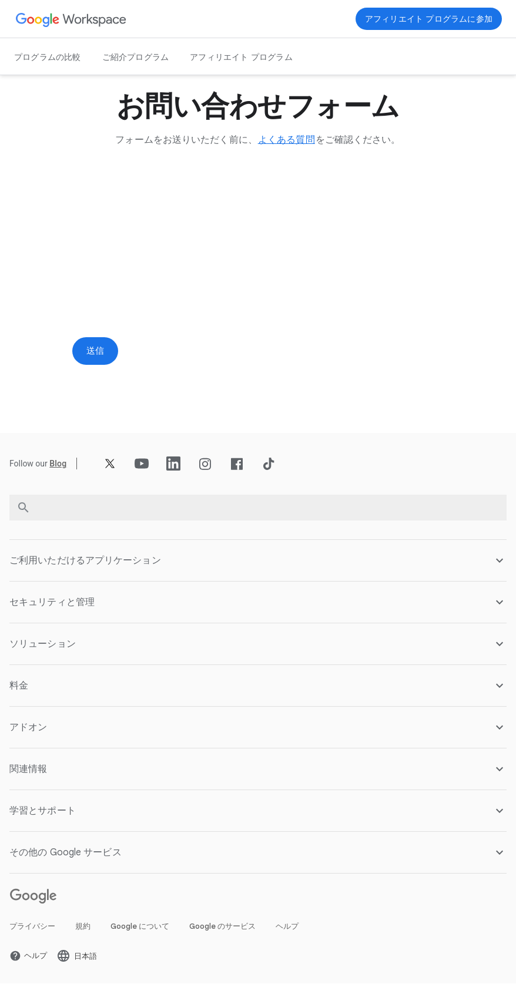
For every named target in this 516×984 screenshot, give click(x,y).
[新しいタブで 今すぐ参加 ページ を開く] (429, 19)
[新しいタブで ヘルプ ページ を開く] (28, 956)
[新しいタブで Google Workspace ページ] (71, 19)
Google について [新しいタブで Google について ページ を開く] (139, 927)
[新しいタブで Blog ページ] (57, 464)
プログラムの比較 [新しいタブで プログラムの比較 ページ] (47, 57)
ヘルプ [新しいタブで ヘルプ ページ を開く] (287, 927)
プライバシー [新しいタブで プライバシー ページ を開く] (32, 927)
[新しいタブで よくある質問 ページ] (286, 140)
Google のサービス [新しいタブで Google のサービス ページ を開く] (222, 927)
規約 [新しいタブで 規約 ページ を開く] (83, 927)
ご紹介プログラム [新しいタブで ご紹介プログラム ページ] (135, 57)
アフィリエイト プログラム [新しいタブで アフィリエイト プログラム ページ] (241, 57)
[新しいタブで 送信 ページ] (95, 351)
